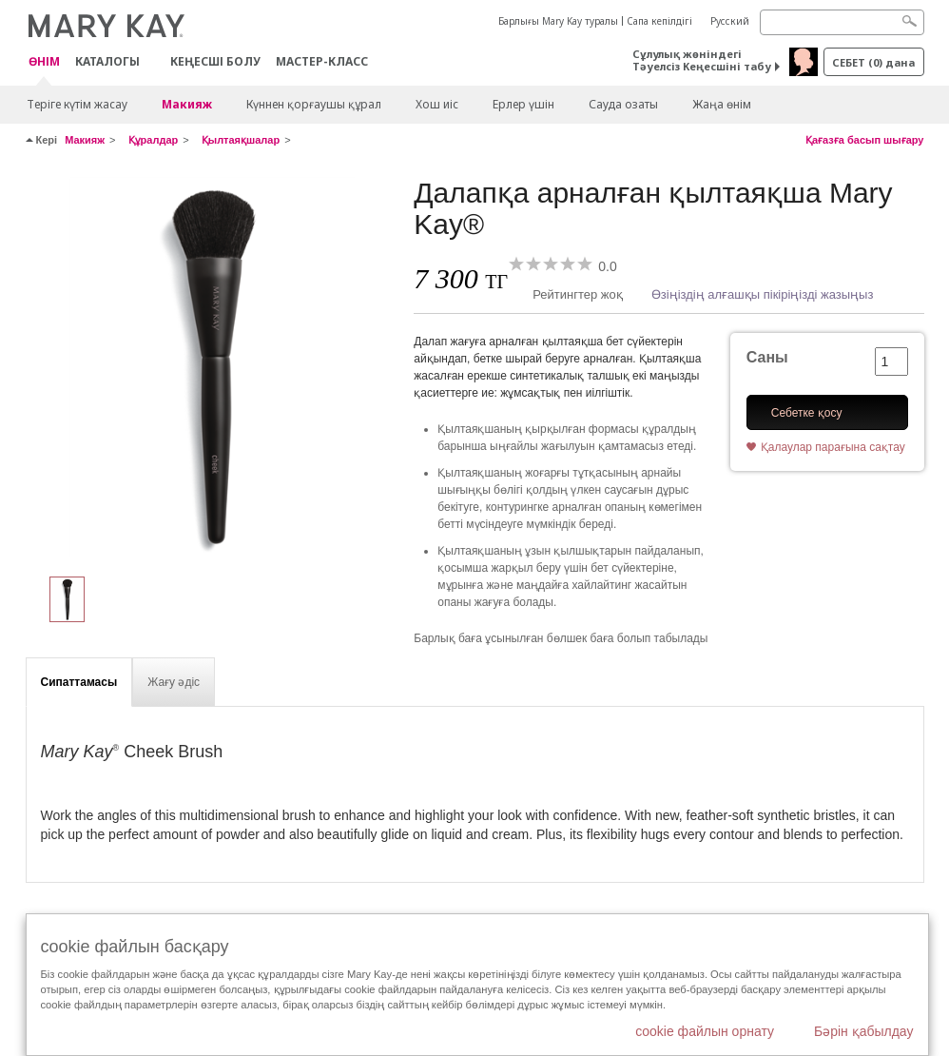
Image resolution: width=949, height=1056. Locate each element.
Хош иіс (437, 104)
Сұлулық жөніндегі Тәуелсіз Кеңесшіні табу (701, 60)
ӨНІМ (44, 62)
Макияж (187, 104)
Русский (729, 21)
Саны (767, 357)
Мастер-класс (322, 61)
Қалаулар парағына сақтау (833, 447)
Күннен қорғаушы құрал (313, 104)
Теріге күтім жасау (77, 104)
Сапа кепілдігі (659, 21)
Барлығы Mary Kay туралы (558, 21)
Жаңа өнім (721, 104)
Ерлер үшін (523, 104)
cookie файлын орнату (704, 1031)
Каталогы (107, 61)
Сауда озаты (623, 104)
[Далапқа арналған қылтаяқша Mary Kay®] (213, 367)
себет (873, 62)
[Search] (842, 22)
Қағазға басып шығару (864, 140)
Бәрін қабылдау (864, 1031)
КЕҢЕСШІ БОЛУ (215, 61)
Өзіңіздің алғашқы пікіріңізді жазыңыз (762, 294)
